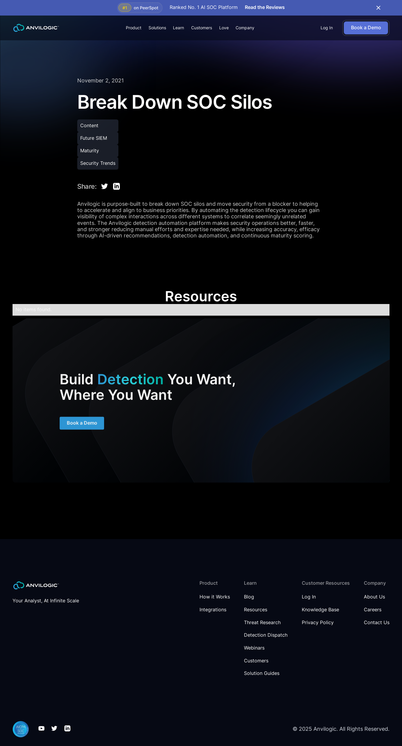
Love (224, 27)
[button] (133, 28)
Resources (255, 610)
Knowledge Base (320, 610)
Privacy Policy (318, 622)
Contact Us (376, 622)
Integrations (213, 610)
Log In (327, 27)
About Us (374, 597)
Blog (249, 597)
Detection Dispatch (265, 635)
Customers (201, 27)
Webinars (254, 648)
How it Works (215, 597)
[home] (36, 28)
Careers (372, 610)
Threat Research (262, 622)
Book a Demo (82, 425)
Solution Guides (261, 673)
